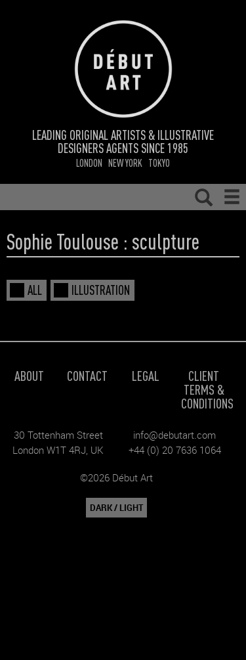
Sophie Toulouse (63, 241)
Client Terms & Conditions (207, 389)
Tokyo (159, 162)
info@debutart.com (174, 434)
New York (125, 162)
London (89, 162)
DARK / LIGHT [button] (116, 508)
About (29, 375)
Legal (145, 375)
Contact (87, 375)
